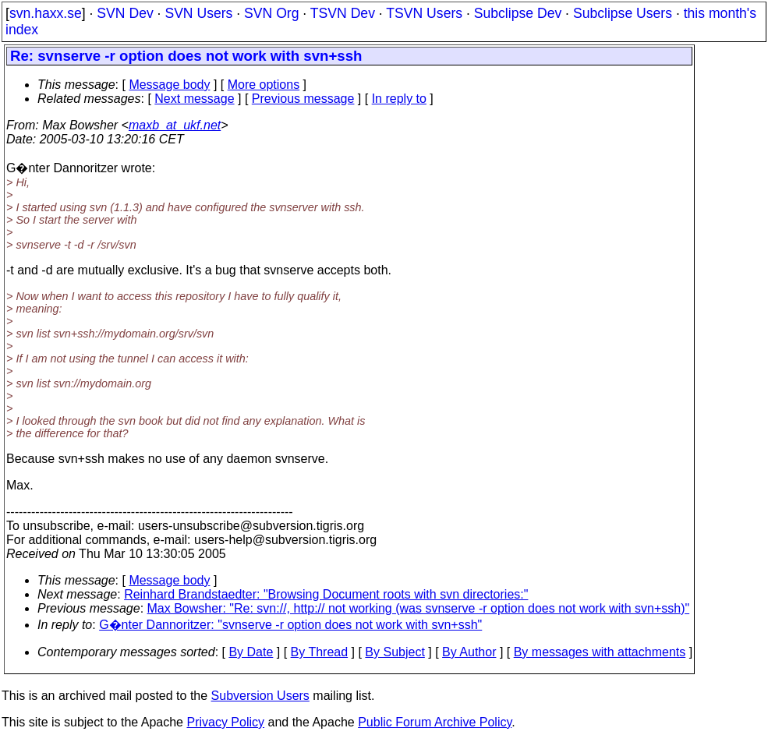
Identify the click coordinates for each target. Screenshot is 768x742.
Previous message (303, 98)
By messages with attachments (600, 652)
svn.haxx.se (45, 13)
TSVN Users (424, 13)
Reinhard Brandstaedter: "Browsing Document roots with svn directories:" (326, 594)
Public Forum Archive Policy (434, 722)
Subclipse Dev (517, 13)
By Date (250, 652)
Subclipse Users (622, 13)
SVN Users (198, 13)
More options (264, 84)
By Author (469, 652)
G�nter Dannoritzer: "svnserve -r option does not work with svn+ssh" (290, 624)
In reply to (399, 98)
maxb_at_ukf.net (175, 125)
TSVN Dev (342, 13)
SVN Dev (125, 13)
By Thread (320, 652)
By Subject (394, 652)
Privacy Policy (225, 722)
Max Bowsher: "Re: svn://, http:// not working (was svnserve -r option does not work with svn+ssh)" (418, 608)
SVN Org (271, 13)
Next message (194, 98)
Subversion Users (260, 695)
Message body (169, 84)
